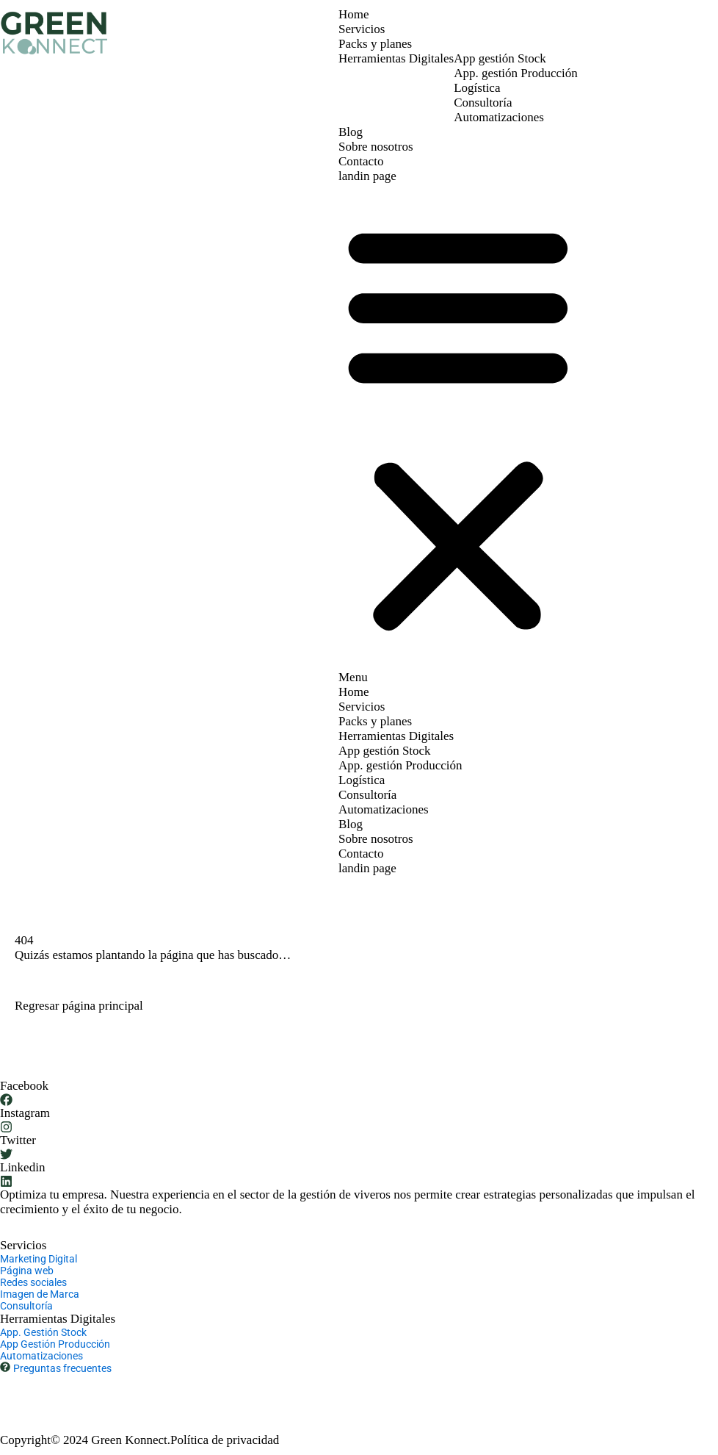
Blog (350, 132)
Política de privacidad (224, 1440)
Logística (477, 88)
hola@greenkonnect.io (156, 1388)
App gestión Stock (500, 58)
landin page (367, 176)
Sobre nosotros (375, 147)
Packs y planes (375, 44)
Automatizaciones (499, 117)
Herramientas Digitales (396, 58)
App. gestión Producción (516, 73)
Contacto (360, 161)
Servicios (361, 29)
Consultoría (483, 102)
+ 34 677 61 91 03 (45, 1388)
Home (353, 14)
